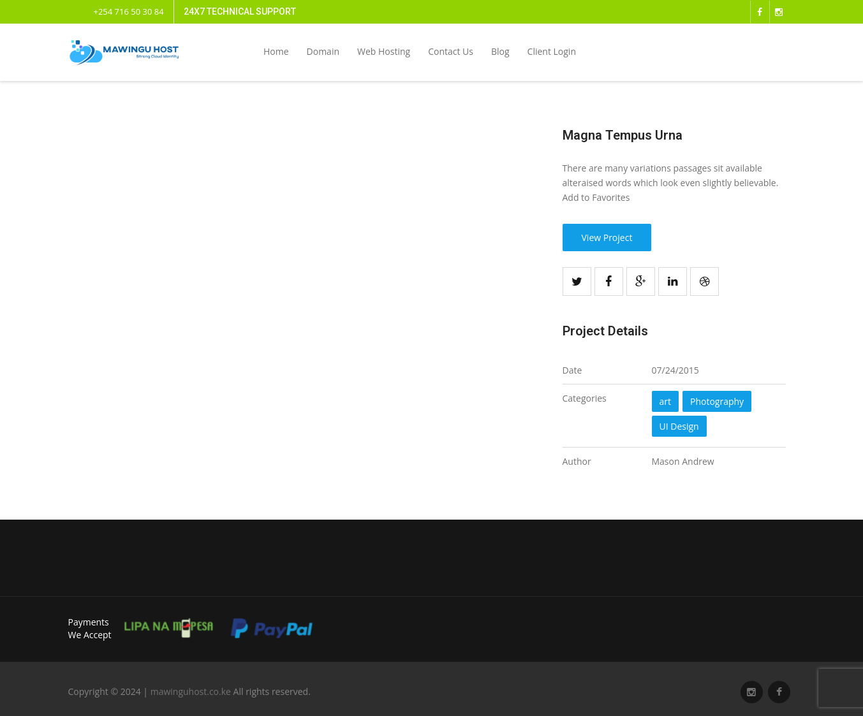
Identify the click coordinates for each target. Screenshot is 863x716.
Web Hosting (383, 51)
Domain (323, 51)
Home (276, 51)
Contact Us (450, 51)
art (666, 401)
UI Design (679, 426)
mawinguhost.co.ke (191, 691)
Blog (500, 51)
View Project (607, 237)
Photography (717, 401)
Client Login (551, 51)
